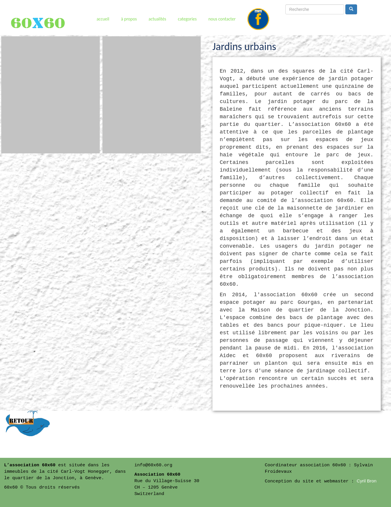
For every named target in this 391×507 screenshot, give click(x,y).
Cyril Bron (367, 480)
